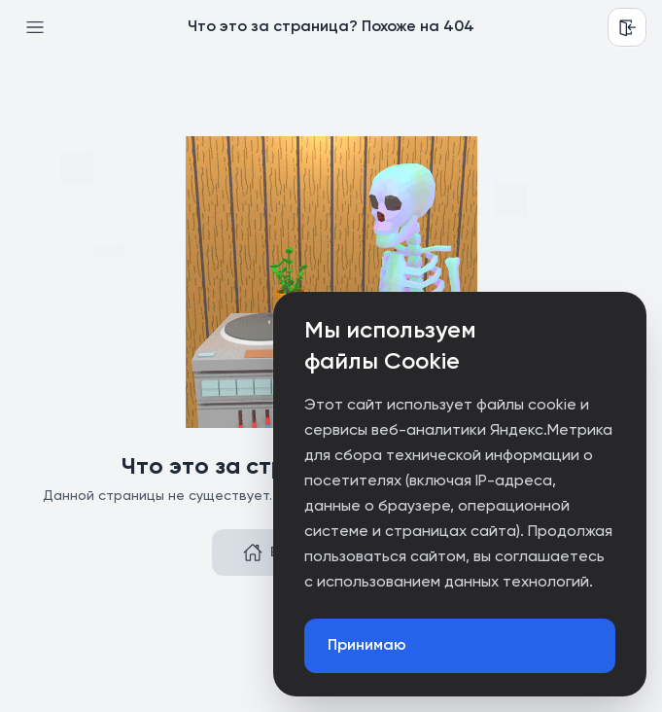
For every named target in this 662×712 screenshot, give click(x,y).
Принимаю (367, 646)
